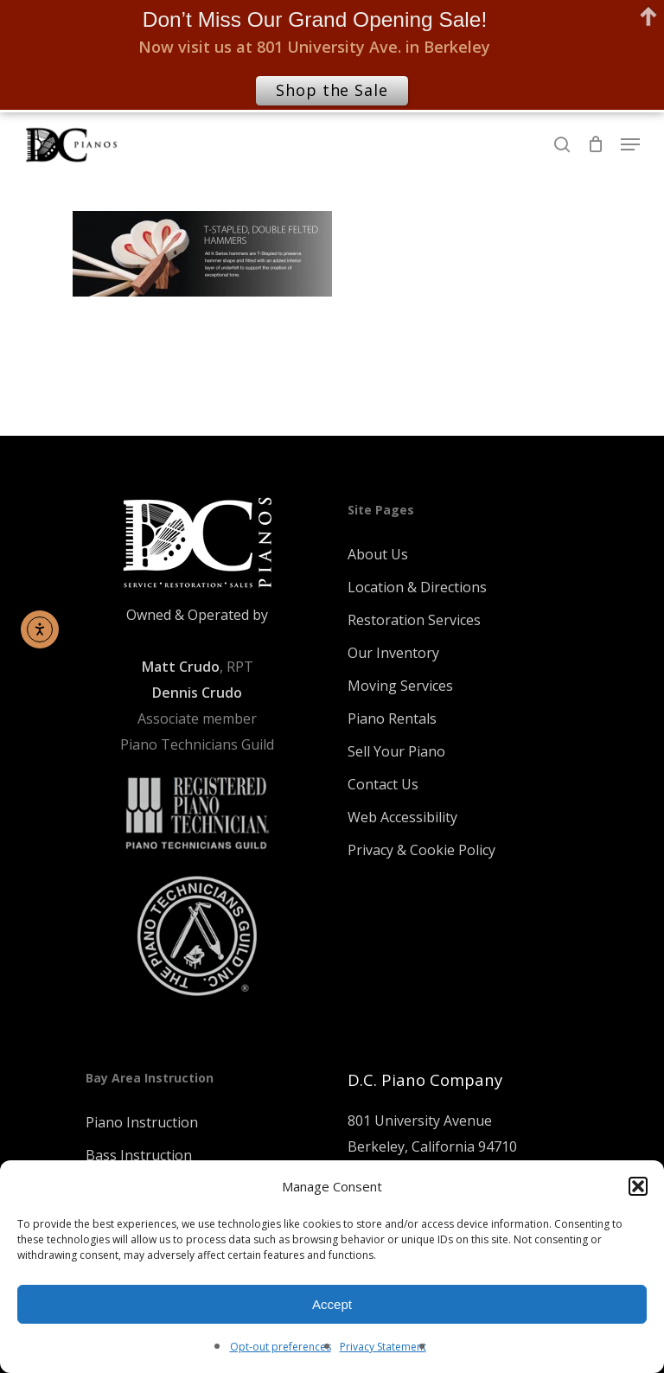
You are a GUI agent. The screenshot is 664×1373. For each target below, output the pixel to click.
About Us (378, 554)
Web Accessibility (402, 817)
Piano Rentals (392, 718)
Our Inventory (393, 652)
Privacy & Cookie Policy (421, 849)
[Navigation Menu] (630, 144)
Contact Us (383, 784)
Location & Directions (417, 587)
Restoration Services (414, 619)
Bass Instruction (139, 1155)
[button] (638, 1186)
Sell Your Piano (396, 751)
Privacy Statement (383, 1346)
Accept (332, 1304)
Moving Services (400, 685)
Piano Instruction (142, 1122)
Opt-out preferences (280, 1346)
